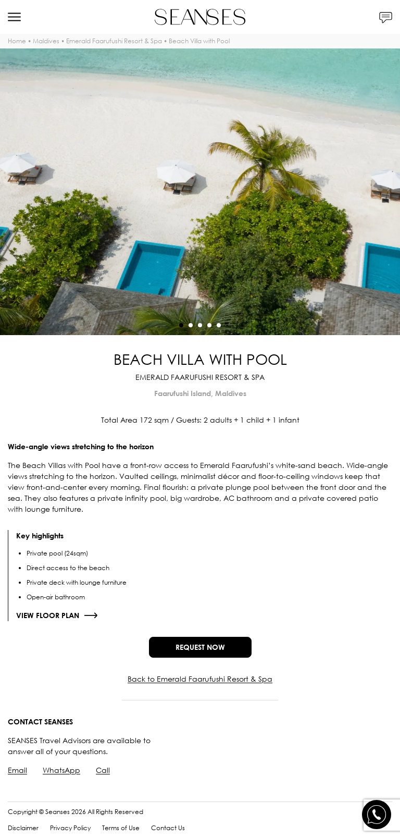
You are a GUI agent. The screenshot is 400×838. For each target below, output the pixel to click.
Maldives (46, 41)
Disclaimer (23, 828)
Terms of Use (121, 828)
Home (17, 41)
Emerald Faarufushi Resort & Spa (114, 41)
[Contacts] (385, 16)
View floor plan (47, 615)
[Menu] (14, 16)
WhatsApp (61, 770)
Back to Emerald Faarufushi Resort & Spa (200, 678)
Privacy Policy (70, 828)
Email (17, 770)
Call (103, 770)
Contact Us (168, 828)
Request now (200, 647)
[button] (181, 325)
